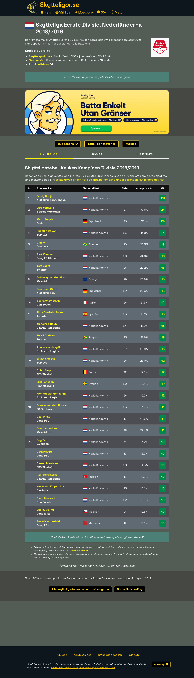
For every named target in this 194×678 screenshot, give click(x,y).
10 (163, 442)
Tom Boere (43, 266)
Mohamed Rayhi (47, 324)
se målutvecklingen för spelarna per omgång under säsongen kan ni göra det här (110, 179)
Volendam (43, 444)
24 (163, 210)
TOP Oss (42, 235)
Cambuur (42, 490)
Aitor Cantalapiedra (50, 312)
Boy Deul (42, 440)
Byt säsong (68, 144)
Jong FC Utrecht (48, 258)
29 (163, 198)
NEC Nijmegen (46, 200)
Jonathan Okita (47, 289)
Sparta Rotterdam (48, 211)
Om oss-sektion (79, 550)
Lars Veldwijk (45, 207)
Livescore (84, 12)
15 (163, 279)
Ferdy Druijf (44, 196)
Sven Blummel (46, 498)
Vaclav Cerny (45, 509)
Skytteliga (49, 154)
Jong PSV (43, 420)
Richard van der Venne (52, 393)
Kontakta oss (82, 655)
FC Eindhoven (46, 409)
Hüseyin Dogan (47, 231)
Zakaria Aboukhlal (48, 521)
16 (163, 256)
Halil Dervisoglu (47, 475)
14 (163, 302)
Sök (102, 12)
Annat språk (161, 664)
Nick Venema (45, 254)
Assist (97, 154)
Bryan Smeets (46, 358)
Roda (40, 223)
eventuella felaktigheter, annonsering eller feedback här (83, 667)
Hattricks (145, 154)
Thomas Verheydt (48, 347)
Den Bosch (44, 304)
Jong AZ (61, 200)
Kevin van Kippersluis (51, 486)
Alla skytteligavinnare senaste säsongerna (80, 589)
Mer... (116, 12)
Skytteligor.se (59, 5)
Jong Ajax (43, 246)
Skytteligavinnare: (41, 56)
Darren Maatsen (47, 463)
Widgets (134, 655)
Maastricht (44, 281)
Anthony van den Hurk (51, 277)
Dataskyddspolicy (110, 655)
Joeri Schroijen (47, 428)
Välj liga (62, 12)
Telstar (41, 339)
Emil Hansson (45, 382)
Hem (46, 12)
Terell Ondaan (46, 335)
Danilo (41, 242)
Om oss (62, 655)
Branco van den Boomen (53, 405)
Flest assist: (37, 60)
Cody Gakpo (45, 451)
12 (163, 361)
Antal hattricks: (39, 64)
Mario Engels (45, 219)
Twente (42, 269)
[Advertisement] (97, 623)
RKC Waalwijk (45, 374)
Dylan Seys (44, 370)
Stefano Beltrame (48, 300)
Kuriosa (130, 144)
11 (163, 407)
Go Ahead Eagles (48, 351)
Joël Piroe (43, 417)
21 (163, 233)
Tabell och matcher (101, 144)
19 (163, 244)
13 (163, 314)
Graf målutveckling (129, 589)
